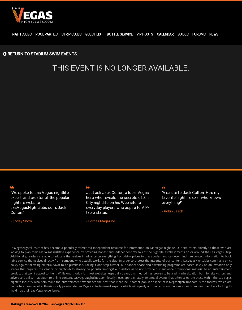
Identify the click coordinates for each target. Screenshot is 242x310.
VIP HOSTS (145, 34)
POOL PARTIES (46, 34)
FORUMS (199, 34)
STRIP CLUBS (71, 34)
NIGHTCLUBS (22, 34)
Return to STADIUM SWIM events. (40, 53)
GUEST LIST (94, 34)
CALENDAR (165, 34)
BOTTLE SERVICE (120, 34)
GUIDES (183, 34)
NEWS (213, 34)
